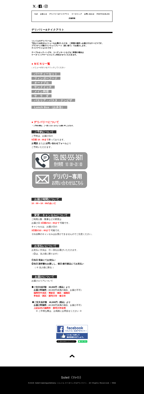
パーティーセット (47, 73)
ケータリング (77, 14)
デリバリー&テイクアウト (59, 14)
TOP (36, 14)
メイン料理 (43, 91)
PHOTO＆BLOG (103, 14)
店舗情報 (72, 18)
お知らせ (43, 14)
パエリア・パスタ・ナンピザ (54, 100)
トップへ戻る (72, 356)
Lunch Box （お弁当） (49, 107)
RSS (114, 383)
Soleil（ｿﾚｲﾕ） (72, 377)
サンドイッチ (44, 87)
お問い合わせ (89, 14)
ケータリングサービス (41, 55)
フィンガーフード (47, 78)
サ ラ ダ (43, 95)
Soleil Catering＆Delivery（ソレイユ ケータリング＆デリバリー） (61, 383)
